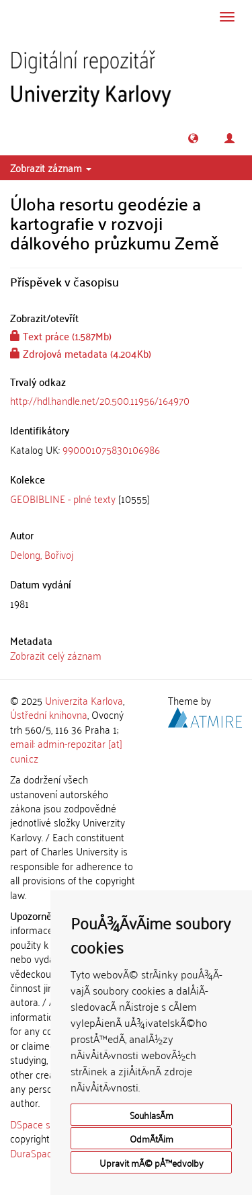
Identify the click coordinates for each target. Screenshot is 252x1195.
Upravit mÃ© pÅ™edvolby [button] (151, 1162)
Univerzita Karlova (84, 700)
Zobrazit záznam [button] (50, 167)
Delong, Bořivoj (41, 554)
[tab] (126, 449)
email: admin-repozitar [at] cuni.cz (66, 750)
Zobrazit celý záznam (55, 655)
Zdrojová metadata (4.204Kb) (80, 353)
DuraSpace (33, 1152)
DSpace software (46, 1123)
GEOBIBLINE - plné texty (63, 498)
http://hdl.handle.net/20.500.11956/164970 (100, 400)
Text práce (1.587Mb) (61, 335)
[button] (193, 138)
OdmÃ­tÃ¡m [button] (151, 1138)
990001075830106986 (111, 449)
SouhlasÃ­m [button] (151, 1114)
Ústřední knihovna (48, 714)
